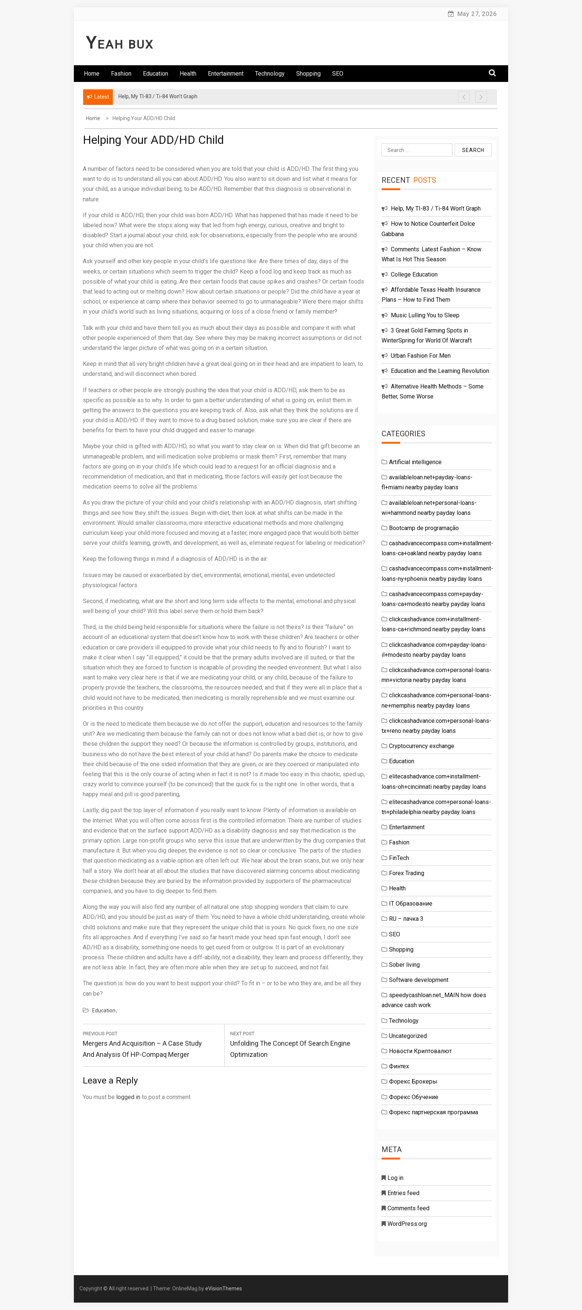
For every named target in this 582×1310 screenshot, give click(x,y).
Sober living (404, 964)
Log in (395, 1177)
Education (155, 73)
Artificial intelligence (415, 462)
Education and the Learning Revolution (440, 370)
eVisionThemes (223, 1288)
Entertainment (225, 73)
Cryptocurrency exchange (421, 746)
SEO (337, 73)
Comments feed (408, 1208)
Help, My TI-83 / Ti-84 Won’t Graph (436, 208)
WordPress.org (407, 1223)
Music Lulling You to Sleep (425, 315)
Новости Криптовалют (420, 1051)
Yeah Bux (120, 44)
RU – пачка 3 (406, 918)
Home (91, 73)
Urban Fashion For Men (421, 355)
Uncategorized (408, 1035)
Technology (270, 73)
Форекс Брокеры (413, 1081)
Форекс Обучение (413, 1097)
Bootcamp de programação (424, 528)
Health (188, 73)
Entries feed (403, 1193)
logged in (128, 1097)
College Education (414, 274)
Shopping (308, 73)
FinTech (399, 857)
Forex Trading (406, 873)
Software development (418, 979)
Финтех (399, 1066)
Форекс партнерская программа (433, 1112)
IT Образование (410, 903)
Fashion (121, 73)
